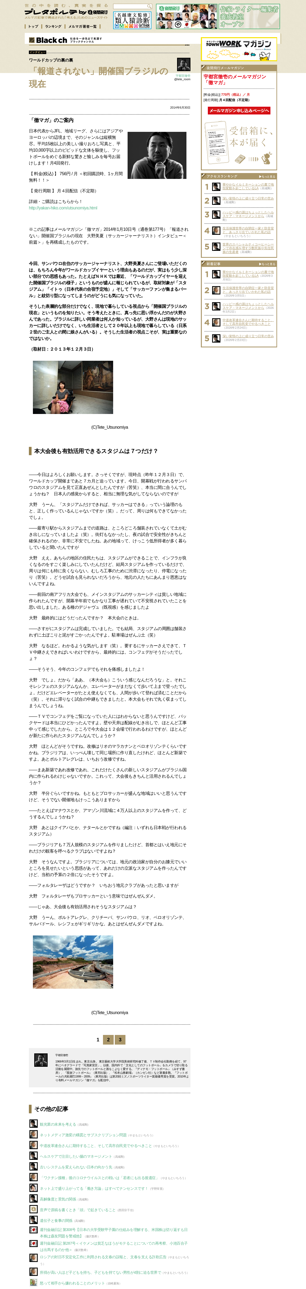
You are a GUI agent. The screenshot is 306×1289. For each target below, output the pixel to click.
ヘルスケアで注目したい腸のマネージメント (76, 1156)
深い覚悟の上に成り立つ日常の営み (248, 198)
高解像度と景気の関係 (58, 1199)
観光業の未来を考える (58, 1124)
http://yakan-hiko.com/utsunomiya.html (63, 208)
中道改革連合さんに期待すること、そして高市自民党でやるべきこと (96, 1146)
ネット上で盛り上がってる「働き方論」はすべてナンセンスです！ (94, 1188)
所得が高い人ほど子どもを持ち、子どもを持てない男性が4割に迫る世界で (100, 1272)
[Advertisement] (239, 383)
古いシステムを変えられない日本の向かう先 (76, 1167)
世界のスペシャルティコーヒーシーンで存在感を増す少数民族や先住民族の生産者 (248, 248)
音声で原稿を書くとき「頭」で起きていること (78, 1210)
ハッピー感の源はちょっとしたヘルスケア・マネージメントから (248, 214)
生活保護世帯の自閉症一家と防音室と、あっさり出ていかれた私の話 (248, 230)
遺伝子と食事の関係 (56, 1220)
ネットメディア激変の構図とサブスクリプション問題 (83, 1135)
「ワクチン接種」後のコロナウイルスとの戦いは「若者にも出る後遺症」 (99, 1178)
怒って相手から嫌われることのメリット (72, 1283)
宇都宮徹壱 (183, 75)
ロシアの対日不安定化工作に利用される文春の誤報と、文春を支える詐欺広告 (103, 1257)
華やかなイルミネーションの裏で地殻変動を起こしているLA (248, 186)
